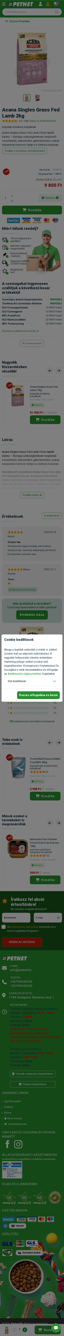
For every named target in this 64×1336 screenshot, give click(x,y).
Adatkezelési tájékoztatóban (25, 673)
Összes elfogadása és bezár (38, 695)
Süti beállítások (17, 681)
